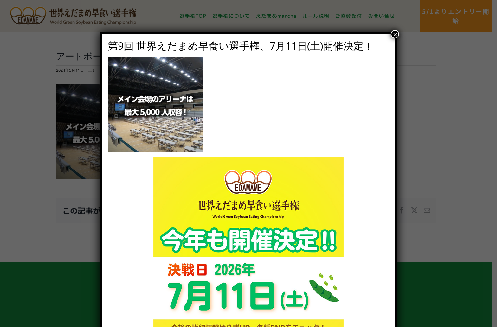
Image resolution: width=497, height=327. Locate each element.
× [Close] (395, 34)
